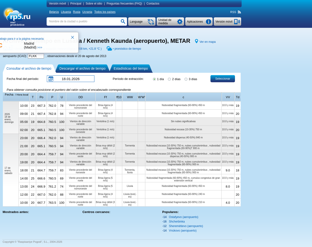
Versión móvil (57, 3)
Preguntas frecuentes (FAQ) (124, 3)
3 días (190, 79)
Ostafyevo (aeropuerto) (183, 217)
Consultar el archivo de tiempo (28, 68)
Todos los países (104, 12)
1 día (158, 79)
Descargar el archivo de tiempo (82, 68)
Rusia (76, 12)
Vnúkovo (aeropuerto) (182, 230)
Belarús (54, 12)
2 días (173, 79)
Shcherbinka (177, 221)
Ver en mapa (208, 42)
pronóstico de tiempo (128, 48)
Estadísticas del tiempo (131, 68)
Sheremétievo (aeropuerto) (186, 226)
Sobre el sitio (94, 3)
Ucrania (87, 12)
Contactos (152, 3)
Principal (75, 3)
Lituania (66, 12)
